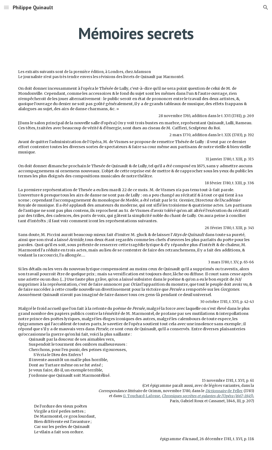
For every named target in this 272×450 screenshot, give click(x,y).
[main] (136, 33)
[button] (6, 7)
